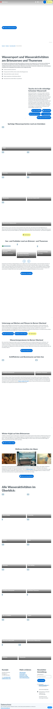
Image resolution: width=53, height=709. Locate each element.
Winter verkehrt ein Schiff (23, 381)
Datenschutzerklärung (43, 685)
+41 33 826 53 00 (6, 677)
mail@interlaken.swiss (6, 678)
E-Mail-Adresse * (40, 674)
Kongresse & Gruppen (24, 676)
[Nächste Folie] (28, 261)
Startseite (3, 45)
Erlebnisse (7, 45)
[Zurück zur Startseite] (4, 2)
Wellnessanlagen (29, 469)
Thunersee (50, 42)
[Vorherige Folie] (24, 261)
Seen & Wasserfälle (12, 45)
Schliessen (50, 707)
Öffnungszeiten (23, 672)
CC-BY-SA (35, 257)
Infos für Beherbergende (24, 677)
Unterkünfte (22, 675)
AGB (26, 675)
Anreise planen (22, 673)
